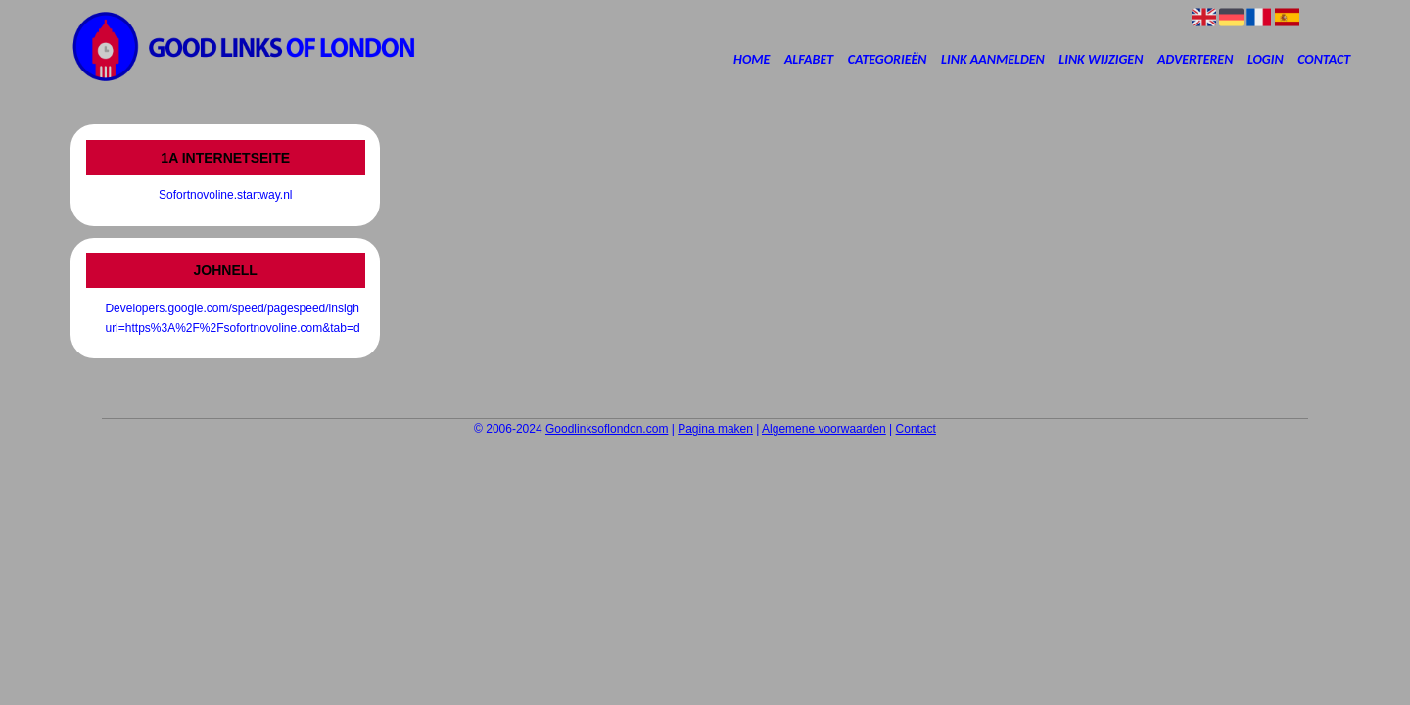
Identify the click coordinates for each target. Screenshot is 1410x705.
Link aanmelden (993, 59)
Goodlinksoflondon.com (606, 429)
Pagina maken (715, 429)
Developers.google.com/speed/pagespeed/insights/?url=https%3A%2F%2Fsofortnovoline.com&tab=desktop (225, 318)
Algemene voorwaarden (824, 429)
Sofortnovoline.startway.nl (226, 195)
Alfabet (808, 59)
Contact (1323, 59)
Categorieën (887, 59)
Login (1265, 59)
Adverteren (1195, 59)
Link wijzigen (1100, 59)
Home (751, 59)
